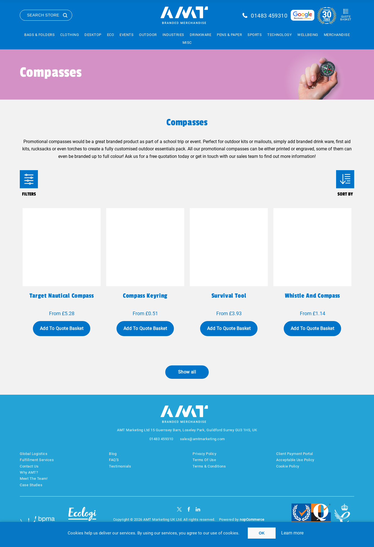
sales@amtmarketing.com (202, 439)
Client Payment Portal (294, 454)
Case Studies (31, 485)
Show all (187, 372)
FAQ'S (114, 460)
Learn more (292, 533)
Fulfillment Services (37, 460)
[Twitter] (179, 509)
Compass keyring (145, 295)
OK (262, 533)
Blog (112, 454)
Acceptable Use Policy (295, 460)
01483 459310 (269, 15)
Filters (29, 179)
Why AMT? (29, 472)
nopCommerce (252, 519)
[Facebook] (188, 509)
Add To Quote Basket (61, 328)
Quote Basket (345, 18)
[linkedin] (198, 509)
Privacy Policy (204, 454)
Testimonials (120, 466)
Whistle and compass (312, 295)
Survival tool (229, 295)
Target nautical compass (62, 295)
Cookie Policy (287, 466)
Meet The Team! (33, 478)
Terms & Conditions (209, 466)
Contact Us (29, 466)
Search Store (43, 15)
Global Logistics (33, 454)
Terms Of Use (204, 460)
